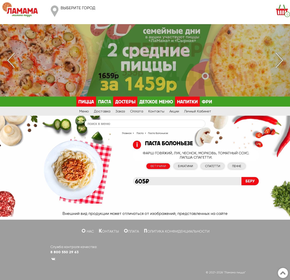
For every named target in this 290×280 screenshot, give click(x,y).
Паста (104, 102)
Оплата (136, 111)
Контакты (156, 111)
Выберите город (78, 8)
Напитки (187, 102)
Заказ (120, 111)
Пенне (236, 166)
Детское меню (156, 102)
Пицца (86, 102)
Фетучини (158, 166)
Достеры (125, 102)
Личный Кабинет (197, 111)
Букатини (185, 166)
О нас (88, 231)
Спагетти (212, 166)
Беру (250, 181)
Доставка (102, 111)
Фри (207, 102)
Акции (174, 111)
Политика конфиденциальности (176, 231)
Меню (84, 111)
